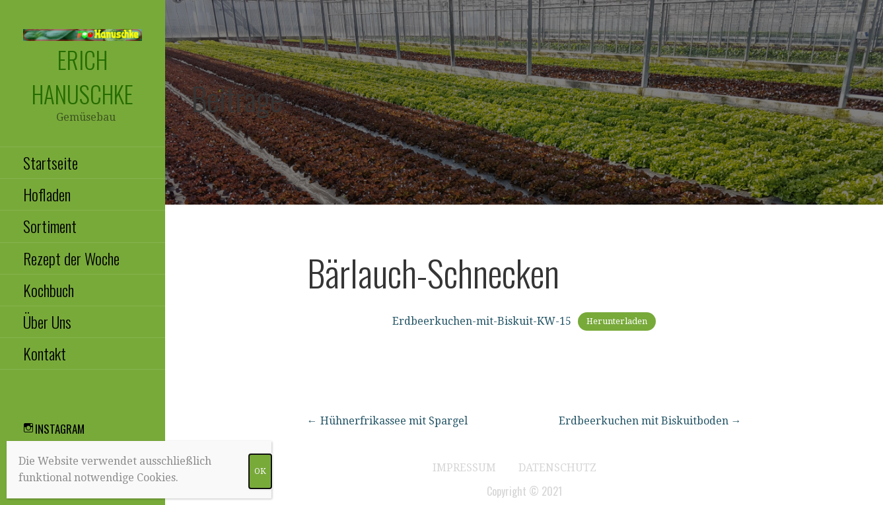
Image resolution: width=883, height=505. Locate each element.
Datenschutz (557, 467)
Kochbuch (48, 290)
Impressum (464, 467)
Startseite (50, 162)
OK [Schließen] (260, 471)
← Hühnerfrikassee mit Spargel (387, 421)
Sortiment (50, 226)
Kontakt (44, 353)
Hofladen (47, 194)
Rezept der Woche (71, 258)
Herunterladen (616, 322)
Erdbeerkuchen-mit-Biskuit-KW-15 (481, 321)
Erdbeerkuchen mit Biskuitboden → (650, 421)
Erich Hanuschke (82, 76)
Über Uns (47, 321)
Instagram (60, 429)
